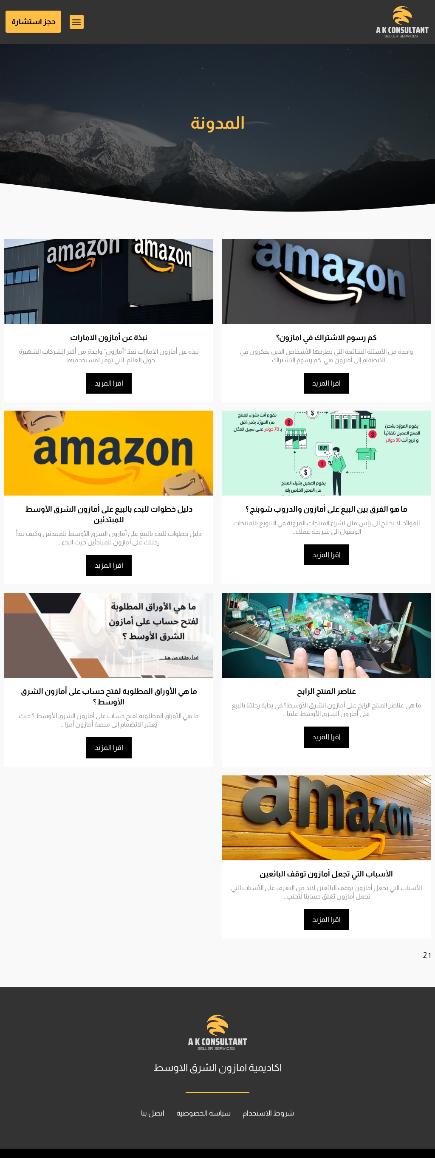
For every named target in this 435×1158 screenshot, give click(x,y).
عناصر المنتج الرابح (326, 681)
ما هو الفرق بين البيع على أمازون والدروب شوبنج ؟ (326, 509)
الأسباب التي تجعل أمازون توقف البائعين (326, 853)
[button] (77, 22)
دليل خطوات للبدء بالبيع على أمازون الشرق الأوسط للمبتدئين (109, 509)
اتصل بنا (144, 1093)
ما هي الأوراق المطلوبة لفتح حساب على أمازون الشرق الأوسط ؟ (108, 681)
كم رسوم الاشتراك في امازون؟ (326, 337)
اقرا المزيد (326, 383)
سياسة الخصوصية (202, 1093)
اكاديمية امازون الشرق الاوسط (217, 1047)
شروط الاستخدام (275, 1093)
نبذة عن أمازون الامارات (109, 337)
